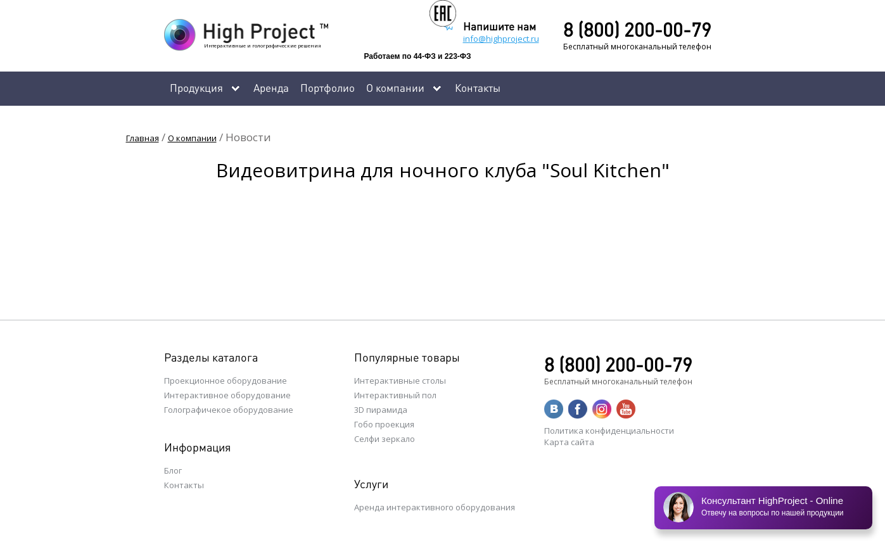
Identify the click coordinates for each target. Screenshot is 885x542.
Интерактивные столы (400, 380)
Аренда (271, 87)
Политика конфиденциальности (609, 430)
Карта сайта (569, 442)
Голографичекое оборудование (228, 409)
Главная (142, 138)
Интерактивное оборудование (227, 395)
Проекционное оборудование (225, 380)
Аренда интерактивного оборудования (434, 507)
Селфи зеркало (384, 438)
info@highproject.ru (501, 38)
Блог (173, 470)
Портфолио (327, 87)
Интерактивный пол (395, 395)
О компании (192, 138)
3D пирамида (380, 409)
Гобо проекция (384, 424)
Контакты (477, 87)
